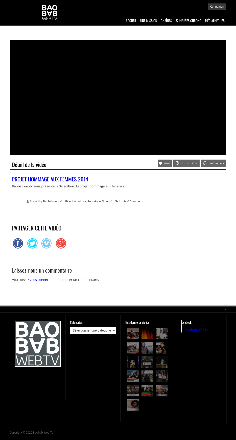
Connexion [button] (217, 7)
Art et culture (77, 201)
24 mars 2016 (187, 163)
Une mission (148, 20)
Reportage (94, 201)
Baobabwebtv (52, 201)
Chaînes (166, 20)
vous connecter (41, 279)
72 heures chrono (188, 20)
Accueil (131, 20)
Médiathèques (214, 20)
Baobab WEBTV (196, 329)
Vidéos (106, 201)
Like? (167, 163)
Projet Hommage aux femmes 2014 (50, 179)
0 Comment (213, 163)
